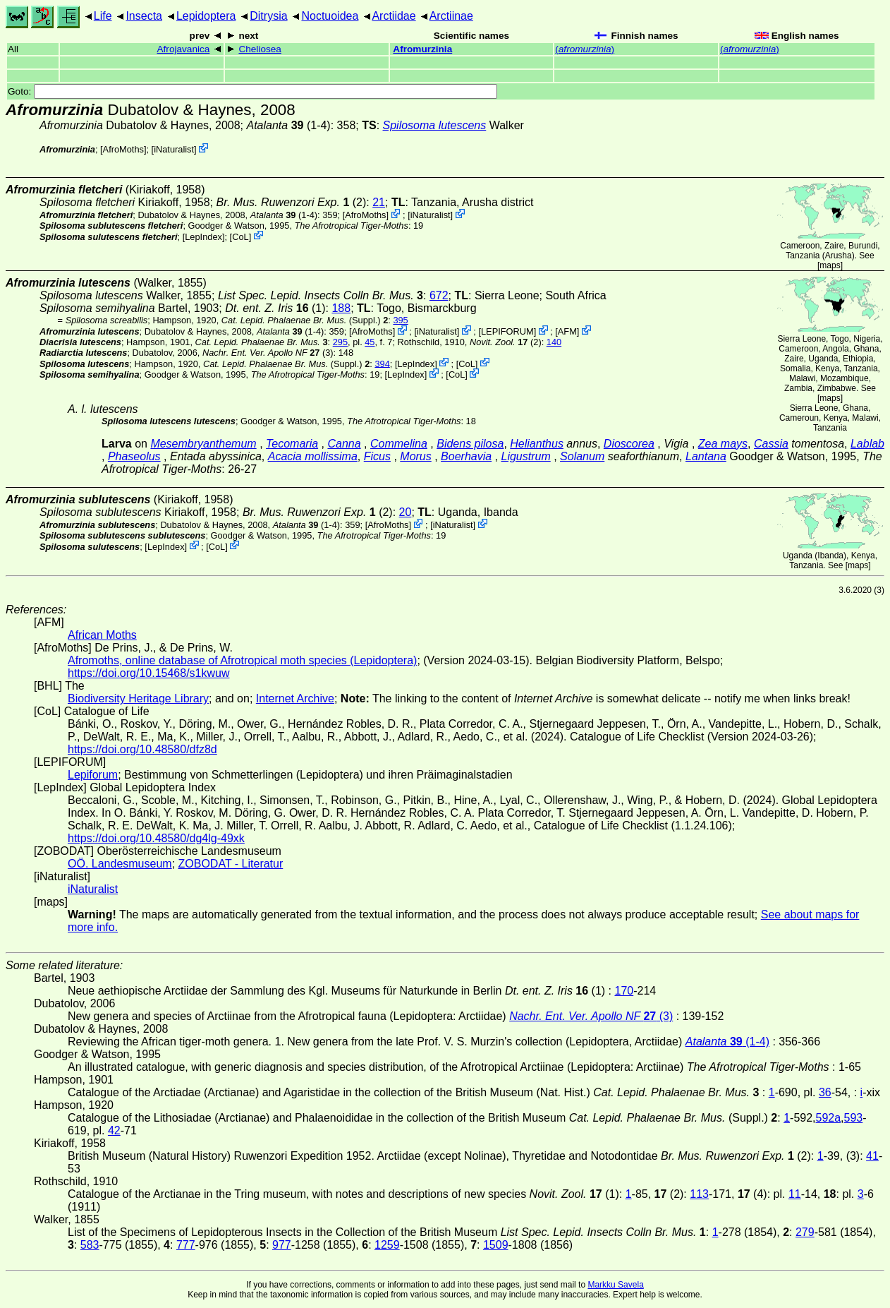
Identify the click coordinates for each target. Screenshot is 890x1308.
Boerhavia (466, 456)
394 (381, 363)
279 (805, 1232)
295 (340, 342)
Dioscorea (629, 444)
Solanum (582, 456)
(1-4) (289, 125)
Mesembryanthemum (203, 444)
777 (185, 1245)
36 (825, 1092)
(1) (275, 308)
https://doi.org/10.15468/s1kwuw (148, 673)
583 (89, 1245)
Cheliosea (259, 49)
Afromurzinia (422, 49)
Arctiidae (393, 16)
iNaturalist (174, 149)
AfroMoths (123, 149)
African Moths (102, 635)
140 (554, 342)
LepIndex (203, 236)
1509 (495, 1245)
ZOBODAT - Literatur (231, 864)
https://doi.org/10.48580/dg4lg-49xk (156, 838)
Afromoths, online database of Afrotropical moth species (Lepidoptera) (242, 660)
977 (281, 1245)
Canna (343, 444)
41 (872, 1156)
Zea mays (723, 444)
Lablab (867, 444)
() (584, 49)
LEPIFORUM (507, 331)
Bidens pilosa (470, 444)
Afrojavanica (183, 49)
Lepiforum (93, 775)
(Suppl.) (301, 320)
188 (340, 308)
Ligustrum (526, 456)
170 (623, 991)
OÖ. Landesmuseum (120, 864)
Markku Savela (615, 1285)
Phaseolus (134, 456)
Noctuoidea (329, 16)
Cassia (771, 444)
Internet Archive (295, 698)
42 (114, 1130)
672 (439, 295)
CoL (240, 236)
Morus (415, 456)
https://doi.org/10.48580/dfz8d (142, 749)
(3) (268, 352)
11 (794, 1194)
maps (829, 265)
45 (369, 342)
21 (378, 202)
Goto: (252, 91)
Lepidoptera (206, 16)
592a (828, 1118)
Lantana (705, 456)
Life (103, 16)
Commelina (398, 444)
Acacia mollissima (313, 456)
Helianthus (536, 444)
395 (400, 320)
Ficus (377, 456)
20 (405, 512)
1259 (387, 1245)
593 (853, 1118)
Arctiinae (451, 16)
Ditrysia (268, 16)
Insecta (144, 16)
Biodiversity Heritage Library (138, 698)
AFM (567, 331)
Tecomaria (292, 444)
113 (699, 1194)
